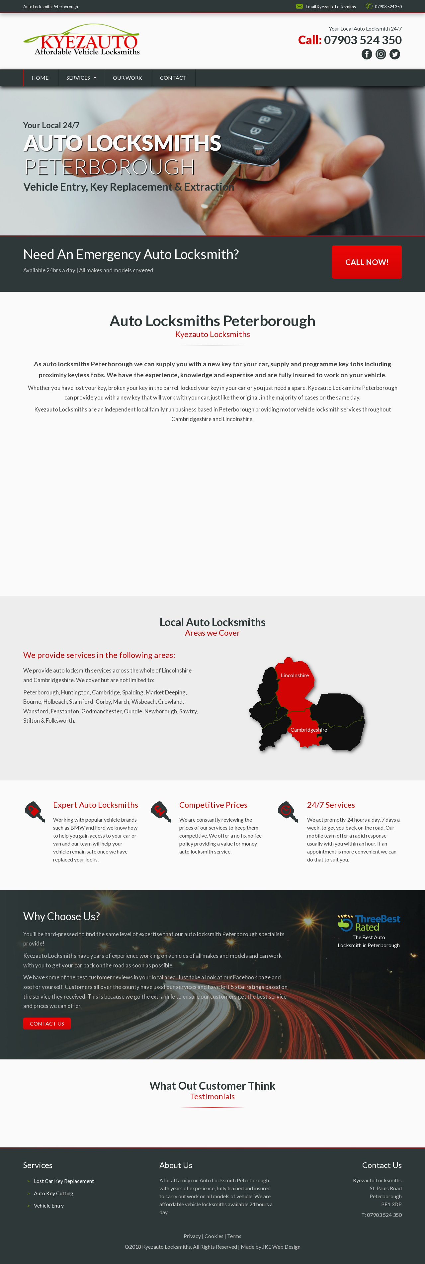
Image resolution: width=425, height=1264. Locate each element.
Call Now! (366, 262)
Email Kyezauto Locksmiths (331, 6)
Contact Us (47, 1023)
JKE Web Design (281, 1246)
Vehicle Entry (49, 1205)
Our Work (127, 77)
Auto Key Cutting (53, 1193)
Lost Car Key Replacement (64, 1181)
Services (78, 77)
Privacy (192, 1236)
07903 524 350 (388, 6)
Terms (234, 1236)
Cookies (214, 1236)
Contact (173, 77)
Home (40, 77)
